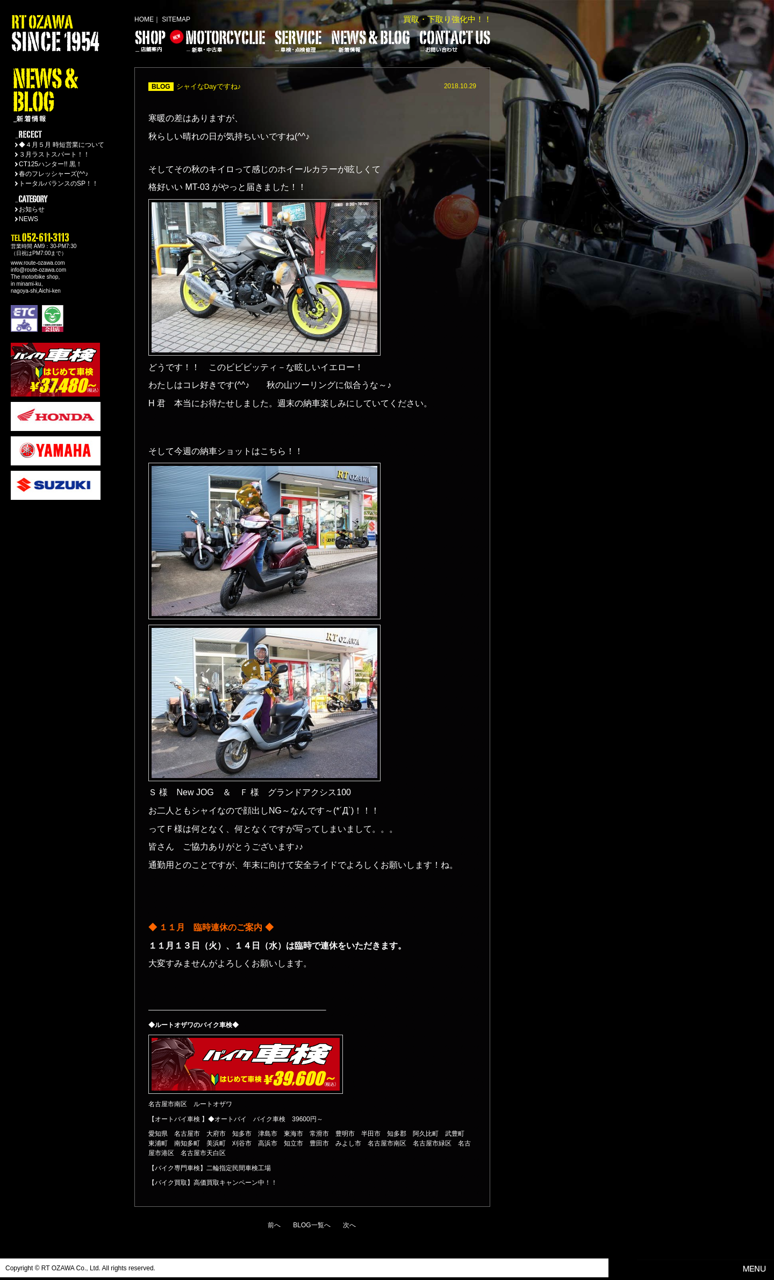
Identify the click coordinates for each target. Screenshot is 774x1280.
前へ (274, 1225)
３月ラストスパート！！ (54, 154)
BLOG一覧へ (311, 1225)
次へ (349, 1225)
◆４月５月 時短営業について (61, 144)
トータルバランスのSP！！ (58, 183)
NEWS (28, 219)
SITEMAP (176, 19)
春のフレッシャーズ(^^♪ (53, 174)
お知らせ (32, 209)
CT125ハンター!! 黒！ (50, 164)
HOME (144, 19)
